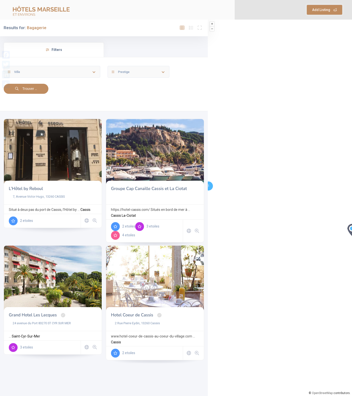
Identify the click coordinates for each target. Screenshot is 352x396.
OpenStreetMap (322, 393)
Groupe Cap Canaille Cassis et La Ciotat (149, 189)
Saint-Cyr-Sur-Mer (26, 336)
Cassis (85, 210)
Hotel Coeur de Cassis (132, 315)
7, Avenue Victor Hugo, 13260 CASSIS (37, 196)
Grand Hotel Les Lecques (33, 315)
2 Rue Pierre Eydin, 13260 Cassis (135, 323)
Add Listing (324, 10)
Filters (54, 50)
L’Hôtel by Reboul (26, 189)
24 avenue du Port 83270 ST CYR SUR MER (40, 323)
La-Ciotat (129, 215)
